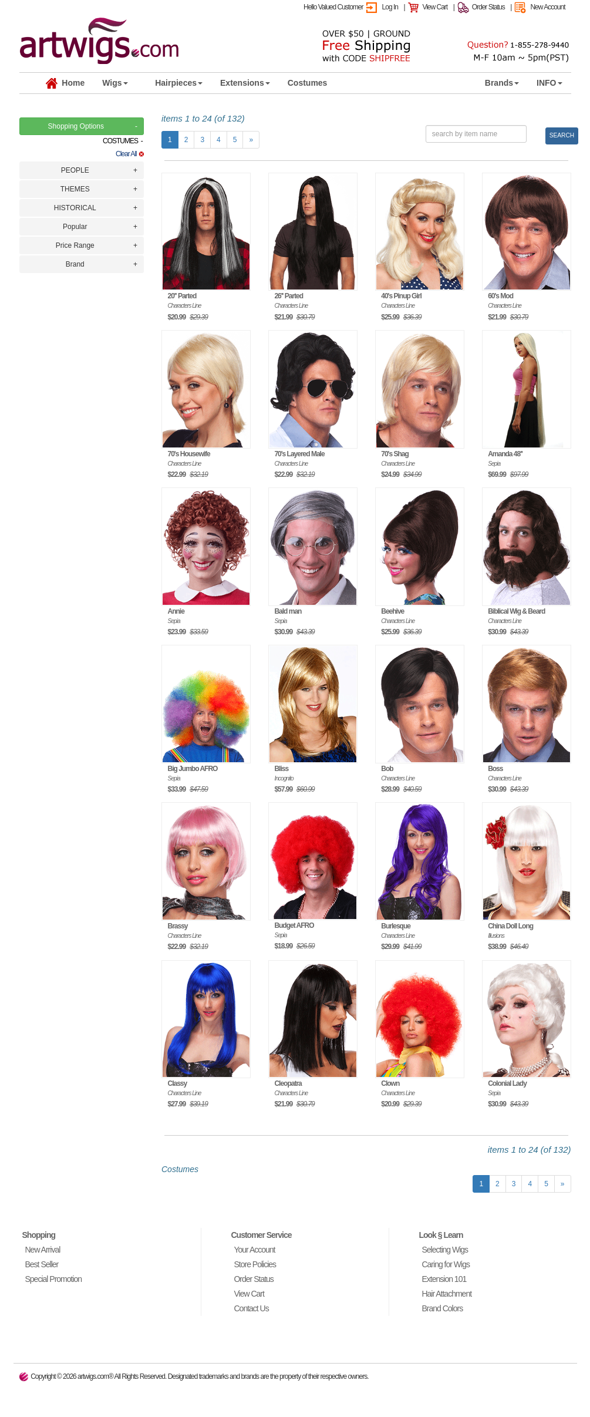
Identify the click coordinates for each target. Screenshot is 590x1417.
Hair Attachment (446, 1293)
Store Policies (255, 1264)
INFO (549, 82)
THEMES (75, 189)
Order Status (488, 7)
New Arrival (42, 1249)
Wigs (114, 82)
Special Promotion (53, 1279)
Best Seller (42, 1264)
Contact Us (251, 1308)
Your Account (254, 1249)
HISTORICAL (75, 208)
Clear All (130, 154)
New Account (547, 7)
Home (65, 83)
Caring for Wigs (445, 1264)
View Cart (434, 7)
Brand (75, 264)
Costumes (308, 82)
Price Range (75, 245)
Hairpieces (179, 82)
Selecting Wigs (445, 1249)
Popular (75, 227)
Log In (390, 7)
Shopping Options (76, 126)
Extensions (245, 82)
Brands (502, 82)
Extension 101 (444, 1279)
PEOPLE (75, 170)
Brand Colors (442, 1308)
